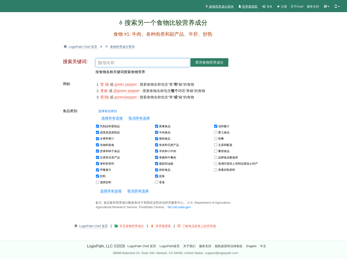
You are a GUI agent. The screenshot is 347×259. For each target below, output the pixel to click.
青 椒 (104, 84)
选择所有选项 (112, 118)
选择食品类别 (106, 111)
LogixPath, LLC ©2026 (106, 246)
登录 (267, 6)
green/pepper (125, 97)
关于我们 (189, 246)
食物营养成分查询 (219, 6)
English (251, 246)
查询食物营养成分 (209, 62)
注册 (282, 6)
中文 (263, 246)
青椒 (104, 91)
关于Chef (297, 6)
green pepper (125, 84)
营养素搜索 (248, 6)
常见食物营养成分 (131, 226)
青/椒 (104, 97)
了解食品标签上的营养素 (199, 226)
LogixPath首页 (170, 246)
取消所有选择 (139, 118)
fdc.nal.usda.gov (179, 207)
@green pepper (126, 91)
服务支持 (313, 6)
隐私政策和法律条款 (229, 246)
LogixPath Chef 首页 (83, 46)
